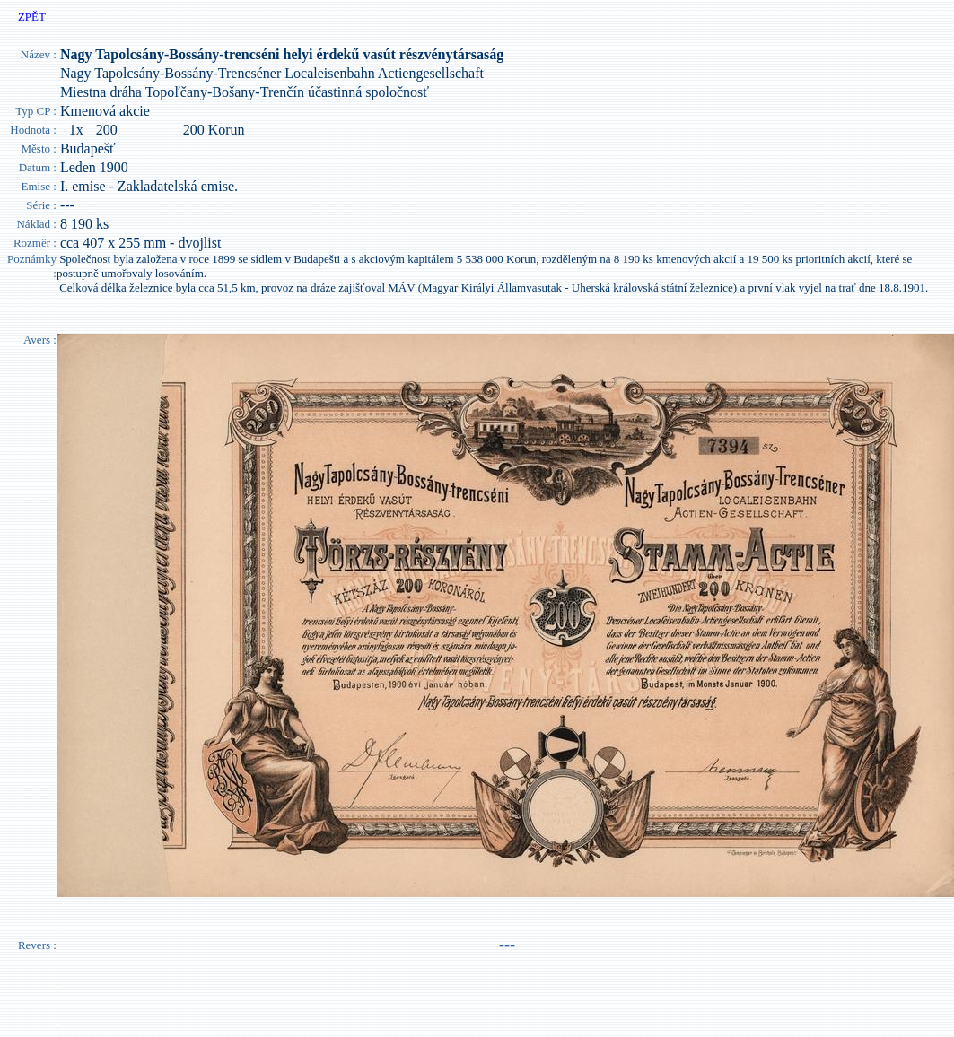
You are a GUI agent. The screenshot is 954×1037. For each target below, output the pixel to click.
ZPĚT (32, 16)
